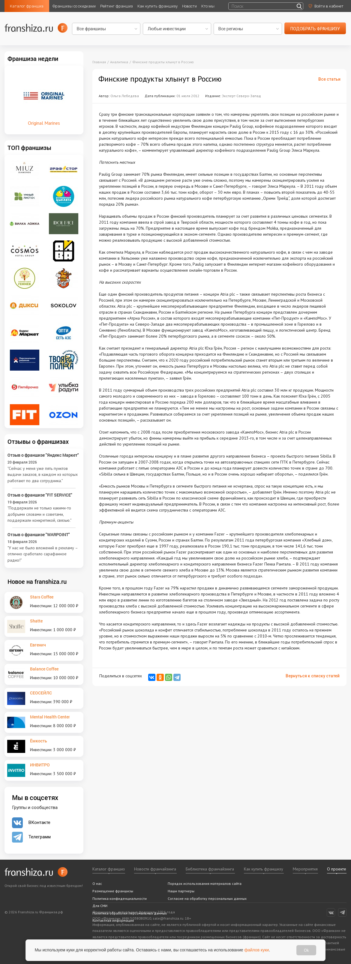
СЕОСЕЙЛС (41, 693)
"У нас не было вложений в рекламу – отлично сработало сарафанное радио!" (43, 554)
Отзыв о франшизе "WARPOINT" (39, 534)
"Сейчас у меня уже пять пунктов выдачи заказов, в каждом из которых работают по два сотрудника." (43, 474)
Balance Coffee (44, 669)
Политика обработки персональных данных (129, 913)
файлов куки (256, 950)
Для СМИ (99, 905)
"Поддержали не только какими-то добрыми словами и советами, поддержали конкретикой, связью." (39, 514)
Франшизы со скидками (74, 6)
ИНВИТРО (40, 765)
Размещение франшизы (112, 891)
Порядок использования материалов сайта (205, 883)
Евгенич (38, 645)
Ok (306, 950)
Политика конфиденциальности (119, 898)
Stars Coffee (41, 597)
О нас (97, 883)
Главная (99, 62)
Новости (189, 6)
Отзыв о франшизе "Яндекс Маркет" (43, 455)
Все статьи (329, 79)
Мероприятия (305, 869)
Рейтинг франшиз (116, 6)
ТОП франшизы (29, 147)
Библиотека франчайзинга (210, 869)
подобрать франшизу (315, 28)
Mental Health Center (50, 717)
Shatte (36, 621)
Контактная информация (113, 920)
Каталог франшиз (27, 6)
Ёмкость (38, 741)
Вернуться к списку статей (313, 675)
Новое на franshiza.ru (37, 581)
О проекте (336, 869)
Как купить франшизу (157, 6)
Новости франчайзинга (155, 869)
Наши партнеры (181, 891)
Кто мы (207, 6)
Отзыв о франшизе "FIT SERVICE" (40, 495)
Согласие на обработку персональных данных (207, 898)
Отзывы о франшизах (38, 441)
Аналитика (119, 62)
